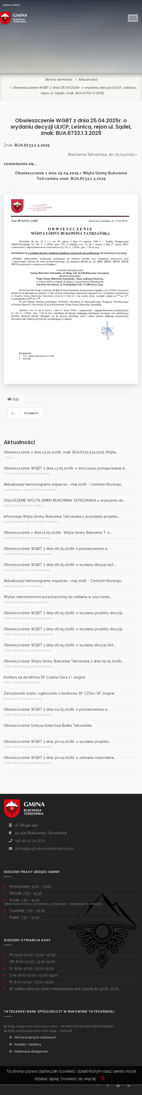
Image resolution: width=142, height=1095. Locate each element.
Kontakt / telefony (27, 1044)
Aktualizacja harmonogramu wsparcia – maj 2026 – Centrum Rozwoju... (63, 484)
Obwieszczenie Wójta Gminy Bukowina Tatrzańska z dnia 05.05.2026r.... (64, 661)
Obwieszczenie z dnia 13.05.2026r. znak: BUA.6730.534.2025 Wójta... (61, 452)
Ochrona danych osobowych (35, 1037)
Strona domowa (58, 79)
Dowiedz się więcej (78, 1078)
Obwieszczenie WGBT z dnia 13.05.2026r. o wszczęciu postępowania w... (65, 468)
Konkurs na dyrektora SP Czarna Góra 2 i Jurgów (45, 677)
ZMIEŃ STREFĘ (11, 5)
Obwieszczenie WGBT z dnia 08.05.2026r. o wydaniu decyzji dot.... (60, 565)
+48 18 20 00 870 (29, 841)
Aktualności (88, 79)
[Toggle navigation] (133, 18)
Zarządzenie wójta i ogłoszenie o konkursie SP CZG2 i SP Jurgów (59, 693)
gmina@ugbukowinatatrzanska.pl (44, 848)
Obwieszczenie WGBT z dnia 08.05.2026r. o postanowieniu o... (57, 549)
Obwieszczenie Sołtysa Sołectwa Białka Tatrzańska (47, 725)
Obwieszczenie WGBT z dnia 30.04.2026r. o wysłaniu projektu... (57, 742)
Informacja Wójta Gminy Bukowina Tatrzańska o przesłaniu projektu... (62, 516)
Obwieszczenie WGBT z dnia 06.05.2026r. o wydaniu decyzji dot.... (60, 645)
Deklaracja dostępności (31, 1051)
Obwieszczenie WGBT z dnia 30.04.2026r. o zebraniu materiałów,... (60, 758)
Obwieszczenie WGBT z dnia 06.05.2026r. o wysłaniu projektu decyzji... (64, 613)
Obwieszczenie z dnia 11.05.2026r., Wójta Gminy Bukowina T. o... (58, 533)
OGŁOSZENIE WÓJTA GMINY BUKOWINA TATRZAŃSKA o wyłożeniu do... (64, 500)
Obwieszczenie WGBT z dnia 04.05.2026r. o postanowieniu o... (57, 709)
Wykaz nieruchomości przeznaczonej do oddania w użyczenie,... (58, 597)
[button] (26, 413)
